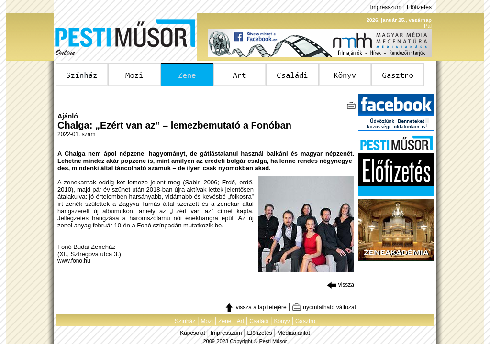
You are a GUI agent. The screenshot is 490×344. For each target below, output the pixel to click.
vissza (340, 284)
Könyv (282, 321)
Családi (258, 321)
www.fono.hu (73, 261)
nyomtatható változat (324, 307)
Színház (185, 321)
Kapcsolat (192, 333)
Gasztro (305, 321)
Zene (224, 321)
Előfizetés (419, 7)
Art (240, 321)
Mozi (207, 321)
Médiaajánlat (294, 333)
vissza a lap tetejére (255, 307)
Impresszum (385, 7)
